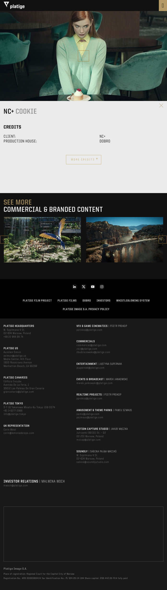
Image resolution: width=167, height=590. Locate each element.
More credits (84, 159)
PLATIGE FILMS (67, 300)
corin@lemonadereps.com (19, 433)
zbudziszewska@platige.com (93, 352)
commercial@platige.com (92, 345)
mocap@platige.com (89, 439)
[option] (42, 239)
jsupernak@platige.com (91, 367)
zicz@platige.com (87, 349)
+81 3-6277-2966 (13, 410)
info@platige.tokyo (15, 414)
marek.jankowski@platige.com (95, 383)
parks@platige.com (88, 414)
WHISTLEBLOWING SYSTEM (133, 300)
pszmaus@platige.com (90, 417)
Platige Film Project (37, 300)
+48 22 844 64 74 (13, 337)
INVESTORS (104, 300)
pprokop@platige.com (89, 330)
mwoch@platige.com (16, 485)
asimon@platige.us (15, 355)
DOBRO (87, 300)
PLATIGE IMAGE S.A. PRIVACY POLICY (86, 309)
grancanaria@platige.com (19, 391)
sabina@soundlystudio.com (93, 462)
